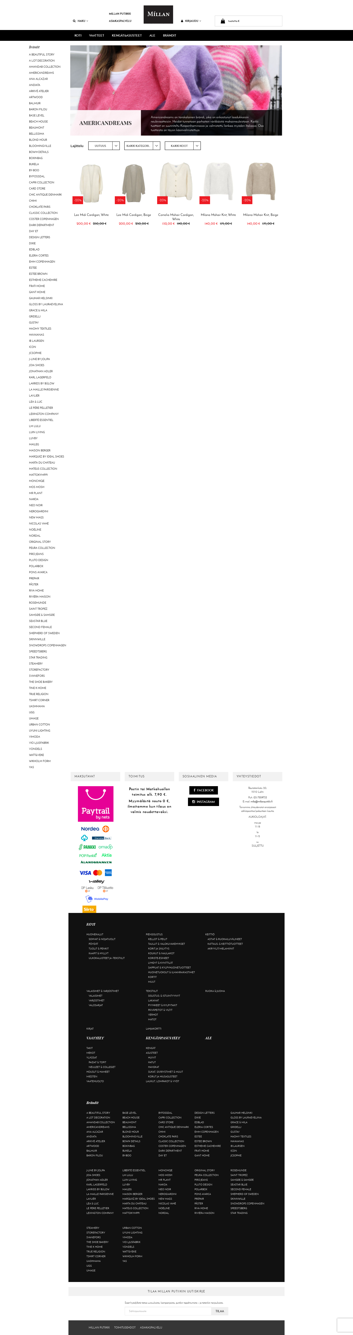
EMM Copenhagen (42, 261)
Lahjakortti (153, 1028)
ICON (32, 347)
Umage (33, 718)
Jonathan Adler (41, 371)
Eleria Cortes (39, 255)
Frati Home (37, 286)
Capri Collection (41, 182)
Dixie (32, 243)
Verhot (153, 1014)
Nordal (35, 535)
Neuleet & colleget (102, 1067)
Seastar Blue (38, 621)
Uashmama (37, 706)
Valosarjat (96, 1005)
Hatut (152, 1062)
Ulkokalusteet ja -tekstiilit (107, 958)
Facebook (204, 790)
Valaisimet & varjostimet (102, 991)
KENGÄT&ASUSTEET (127, 35)
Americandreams (41, 72)
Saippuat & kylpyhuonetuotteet (169, 967)
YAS (31, 767)
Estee (33, 267)
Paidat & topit (97, 1062)
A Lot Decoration (42, 60)
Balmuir (35, 103)
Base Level (36, 115)
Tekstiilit (152, 991)
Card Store (37, 188)
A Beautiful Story (41, 54)
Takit (89, 1048)
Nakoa (33, 499)
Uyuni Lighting (39, 730)
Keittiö (210, 934)
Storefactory (39, 669)
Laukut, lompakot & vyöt (162, 1081)
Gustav (34, 322)
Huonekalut (94, 934)
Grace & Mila (38, 310)
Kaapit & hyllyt (99, 953)
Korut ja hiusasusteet (162, 1076)
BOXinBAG (36, 158)
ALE (152, 35)
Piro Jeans (36, 554)
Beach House (38, 121)
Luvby (33, 438)
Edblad (34, 249)
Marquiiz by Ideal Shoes (46, 456)
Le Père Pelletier (41, 407)
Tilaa (219, 1311)
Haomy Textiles (40, 328)
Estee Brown (38, 273)
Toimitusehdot (125, 1327)
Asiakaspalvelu (120, 21)
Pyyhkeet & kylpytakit (162, 1005)
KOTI (78, 35)
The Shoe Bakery (41, 682)
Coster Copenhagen (44, 219)
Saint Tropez (38, 608)
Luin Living (37, 432)
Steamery (36, 663)
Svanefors (37, 675)
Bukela (34, 164)
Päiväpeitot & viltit (160, 1010)
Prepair (34, 578)
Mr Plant (35, 493)
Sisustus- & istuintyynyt (164, 995)
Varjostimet (96, 1000)
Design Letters (39, 237)
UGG (31, 712)
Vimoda (34, 736)
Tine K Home (37, 688)
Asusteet (152, 1052)
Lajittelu (77, 146)
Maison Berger (39, 450)
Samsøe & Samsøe (42, 615)
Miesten (91, 1076)
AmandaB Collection (45, 66)
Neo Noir (36, 505)
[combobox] (104, 146)
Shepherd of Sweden (44, 633)
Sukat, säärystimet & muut (165, 1071)
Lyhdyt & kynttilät (160, 962)
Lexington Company (44, 414)
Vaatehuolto (95, 1081)
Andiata (34, 85)
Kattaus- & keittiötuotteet (225, 943)
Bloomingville (40, 146)
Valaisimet (95, 995)
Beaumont (36, 127)
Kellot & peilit (157, 939)
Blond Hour (38, 139)
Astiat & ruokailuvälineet (225, 939)
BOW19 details (39, 152)
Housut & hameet (98, 1071)
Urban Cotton (39, 724)
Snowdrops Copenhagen (47, 645)
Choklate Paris (39, 206)
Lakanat (153, 1000)
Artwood (36, 97)
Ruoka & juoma (215, 991)
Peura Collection (42, 548)
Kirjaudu (191, 21)
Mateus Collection (43, 468)
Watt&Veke (36, 755)
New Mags (36, 517)
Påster (33, 584)
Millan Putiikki (120, 13)
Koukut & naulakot (161, 953)
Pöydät (93, 943)
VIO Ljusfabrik (39, 742)
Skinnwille (37, 639)
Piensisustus (154, 934)
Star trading (38, 657)
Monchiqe (36, 481)
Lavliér (34, 395)
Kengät (151, 1048)
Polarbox (36, 566)
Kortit (152, 977)
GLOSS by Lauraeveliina (46, 304)
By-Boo (34, 170)
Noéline (35, 529)
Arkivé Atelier (39, 91)
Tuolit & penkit (99, 948)
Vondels (35, 749)
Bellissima (36, 133)
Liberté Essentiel (41, 420)
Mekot (90, 1052)
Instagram (203, 802)
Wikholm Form (40, 761)
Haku (80, 21)
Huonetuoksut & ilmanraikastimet (171, 972)
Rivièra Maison (39, 596)
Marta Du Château (42, 462)
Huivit (152, 1057)
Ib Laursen (36, 340)
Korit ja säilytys (158, 948)
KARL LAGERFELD (40, 377)
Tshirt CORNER (39, 700)
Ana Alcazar (38, 79)
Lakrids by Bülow (41, 383)
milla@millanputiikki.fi (262, 801)
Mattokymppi (38, 474)
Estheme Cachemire (43, 280)
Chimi (33, 200)
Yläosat (91, 1057)
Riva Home (36, 590)
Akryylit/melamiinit (221, 948)
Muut (151, 981)
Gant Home (37, 292)
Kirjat (90, 1028)
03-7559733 (260, 797)
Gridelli (35, 316)
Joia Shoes (36, 365)
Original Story (40, 541)
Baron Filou (38, 109)
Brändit (169, 35)
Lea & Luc (35, 401)
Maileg (34, 444)
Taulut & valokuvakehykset (166, 943)
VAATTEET (96, 35)
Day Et (33, 231)
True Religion (38, 694)
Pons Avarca (38, 572)
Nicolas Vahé (39, 523)
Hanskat (153, 1067)
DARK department (41, 225)
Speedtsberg (38, 651)
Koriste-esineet (158, 958)
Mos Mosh (36, 487)
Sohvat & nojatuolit (102, 939)
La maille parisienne (44, 389)
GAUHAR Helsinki (40, 298)
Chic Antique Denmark (45, 194)
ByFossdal (37, 176)
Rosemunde (37, 602)
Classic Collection (43, 213)
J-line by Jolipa (39, 359)
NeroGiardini (38, 511)
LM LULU (35, 426)
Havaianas (36, 334)
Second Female (40, 627)
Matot (152, 1019)
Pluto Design (38, 560)
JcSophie (35, 353)
